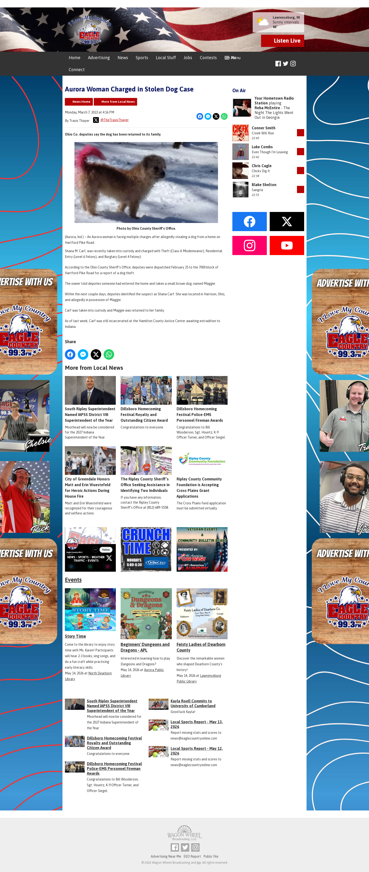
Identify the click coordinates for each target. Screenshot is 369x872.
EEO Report (192, 856)
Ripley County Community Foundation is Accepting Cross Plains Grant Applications (202, 472)
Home (74, 57)
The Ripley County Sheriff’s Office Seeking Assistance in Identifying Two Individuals (146, 469)
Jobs (188, 57)
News (122, 57)
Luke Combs (262, 147)
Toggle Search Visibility (301, 64)
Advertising (99, 57)
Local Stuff (166, 57)
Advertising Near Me (166, 856)
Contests (208, 57)
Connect (77, 69)
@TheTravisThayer (111, 120)
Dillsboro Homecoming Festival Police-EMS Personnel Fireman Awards (202, 399)
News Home (81, 101)
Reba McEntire (267, 108)
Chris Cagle (262, 166)
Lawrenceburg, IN (286, 17)
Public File (210, 856)
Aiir (199, 862)
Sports (142, 57)
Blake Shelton (264, 184)
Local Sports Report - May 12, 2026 (197, 750)
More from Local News (118, 101)
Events (73, 579)
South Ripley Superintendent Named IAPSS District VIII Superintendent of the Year (90, 399)
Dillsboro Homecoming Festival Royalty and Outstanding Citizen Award (146, 399)
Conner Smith (263, 128)
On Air (230, 57)
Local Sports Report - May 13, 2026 (197, 724)
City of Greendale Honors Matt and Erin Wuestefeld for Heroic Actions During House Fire (90, 472)
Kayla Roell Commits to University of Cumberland (193, 703)
